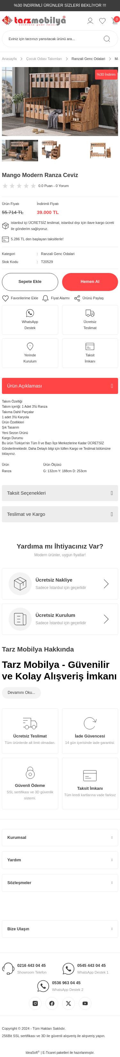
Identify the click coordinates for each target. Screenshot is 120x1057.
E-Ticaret (49, 1052)
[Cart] (114, 20)
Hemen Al (90, 281)
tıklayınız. (9, 454)
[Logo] (34, 20)
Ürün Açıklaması (24, 385)
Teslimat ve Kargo (26, 514)
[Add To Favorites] (20, 298)
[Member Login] (90, 20)
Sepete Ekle (30, 281)
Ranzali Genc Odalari (58, 254)
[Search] (60, 38)
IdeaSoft (33, 1052)
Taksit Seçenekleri (26, 493)
